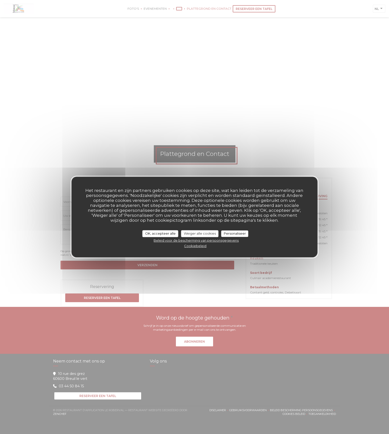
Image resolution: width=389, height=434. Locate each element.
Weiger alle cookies (200, 233)
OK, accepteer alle (160, 233)
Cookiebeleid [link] (195, 246)
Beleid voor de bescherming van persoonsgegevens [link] (196, 240)
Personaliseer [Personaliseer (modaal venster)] (235, 233)
